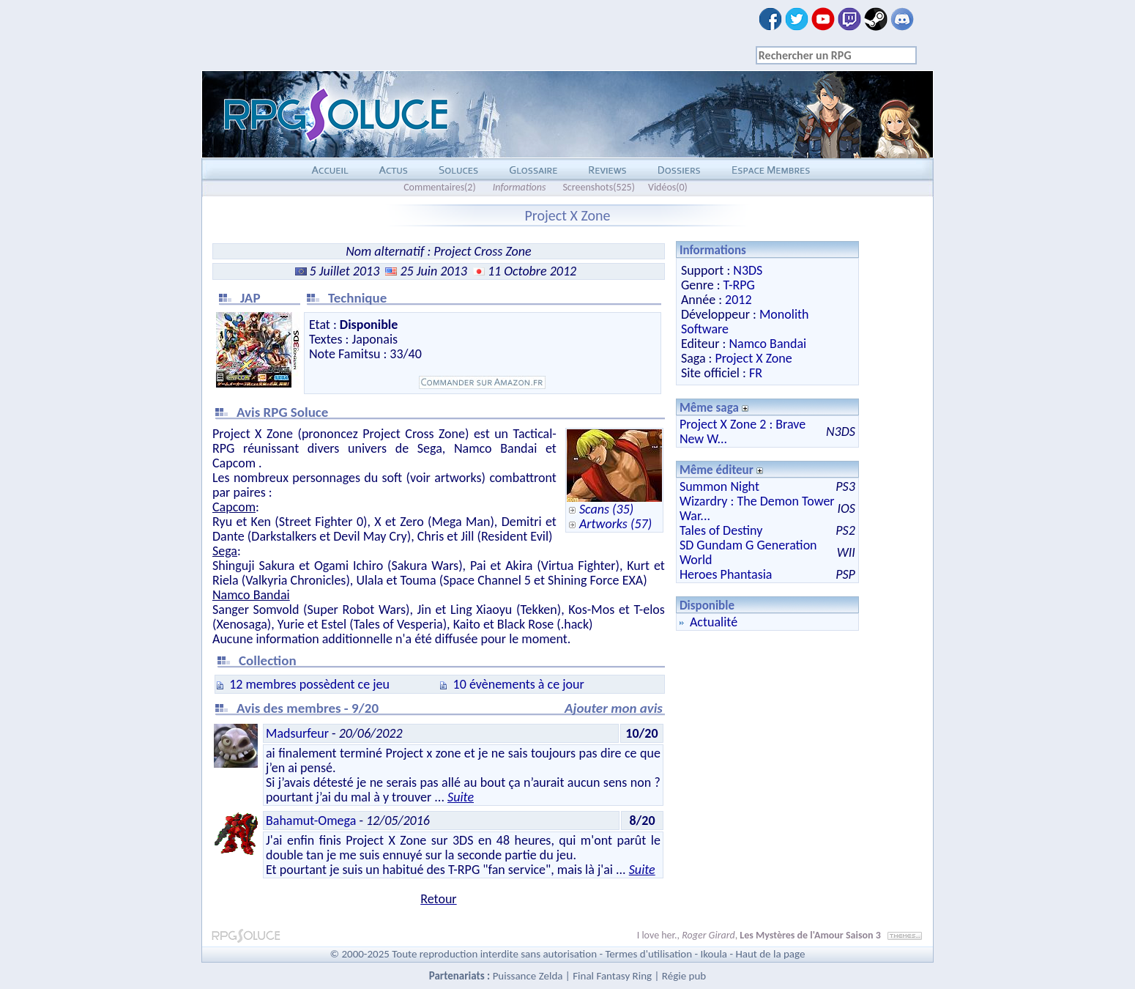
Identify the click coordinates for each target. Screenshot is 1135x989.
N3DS (747, 270)
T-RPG (739, 285)
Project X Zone (753, 358)
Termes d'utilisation (648, 953)
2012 (738, 300)
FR (755, 373)
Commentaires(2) (439, 187)
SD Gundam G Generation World (748, 552)
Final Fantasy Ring (612, 975)
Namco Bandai (767, 344)
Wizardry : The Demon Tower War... (757, 508)
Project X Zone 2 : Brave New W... (742, 431)
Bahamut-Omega (311, 820)
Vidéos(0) (668, 187)
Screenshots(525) (598, 187)
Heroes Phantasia (726, 574)
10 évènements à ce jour (518, 684)
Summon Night (719, 486)
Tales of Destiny (721, 530)
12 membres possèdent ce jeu (309, 684)
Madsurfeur (297, 733)
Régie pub (684, 975)
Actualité (713, 622)
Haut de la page (770, 953)
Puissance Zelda (528, 975)
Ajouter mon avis (614, 708)
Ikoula (714, 953)
